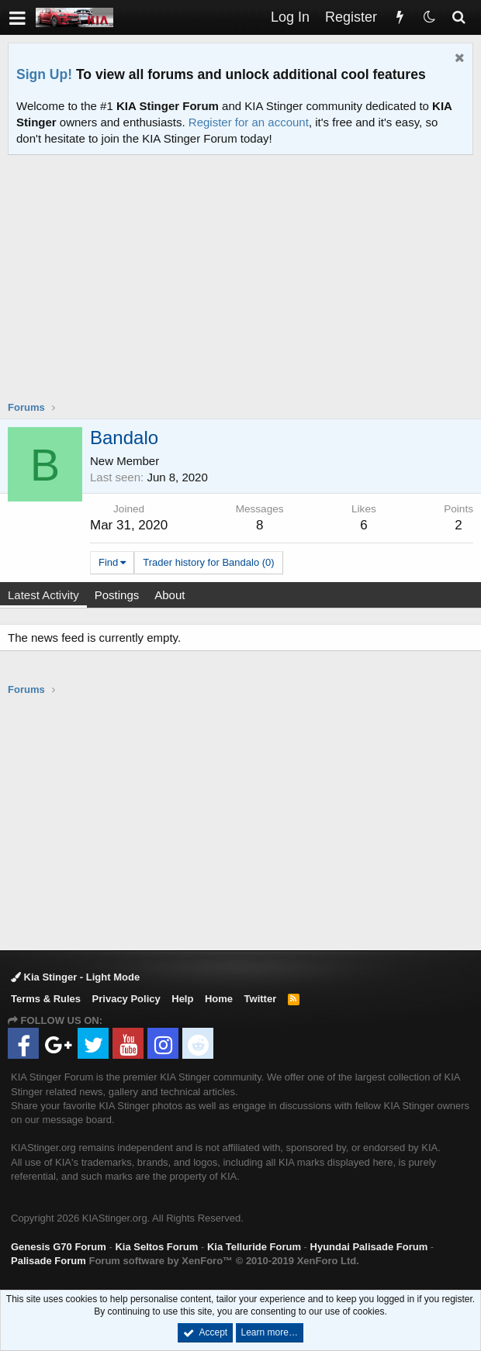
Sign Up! (44, 74)
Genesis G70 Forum (58, 1247)
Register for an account (249, 122)
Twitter (260, 999)
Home (219, 999)
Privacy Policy (126, 999)
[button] (17, 17)
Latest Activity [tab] (43, 594)
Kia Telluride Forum (254, 1247)
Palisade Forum (48, 1261)
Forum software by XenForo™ (223, 1261)
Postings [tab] (117, 594)
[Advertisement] (244, 287)
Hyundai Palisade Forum (369, 1247)
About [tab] (169, 594)
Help (182, 999)
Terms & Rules (46, 999)
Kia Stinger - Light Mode (75, 977)
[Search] (458, 17)
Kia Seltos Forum (156, 1247)
